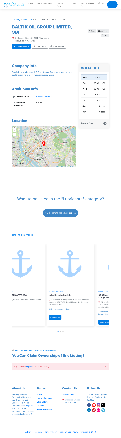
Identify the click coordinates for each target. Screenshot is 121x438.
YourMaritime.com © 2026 (84, 432)
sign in (29, 366)
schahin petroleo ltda (74, 295)
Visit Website (57, 46)
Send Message (21, 46)
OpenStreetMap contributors (68, 166)
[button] (57, 331)
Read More (20, 315)
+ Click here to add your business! (60, 213)
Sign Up (29, 406)
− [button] (14, 130)
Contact (74, 3)
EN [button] (101, 3)
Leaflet (57, 166)
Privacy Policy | (52, 432)
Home (30, 3)
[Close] (105, 366)
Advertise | (30, 432)
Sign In (112, 4)
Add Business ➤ (87, 4)
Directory (16, 291)
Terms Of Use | (66, 432)
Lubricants (24, 291)
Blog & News (60, 4)
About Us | (40, 432)
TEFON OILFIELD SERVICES (27, 295)
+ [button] (14, 128)
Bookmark (103, 31)
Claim (105, 35)
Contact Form (68, 394)
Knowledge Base (44, 398)
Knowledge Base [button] (44, 3)
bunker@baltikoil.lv (44, 97)
